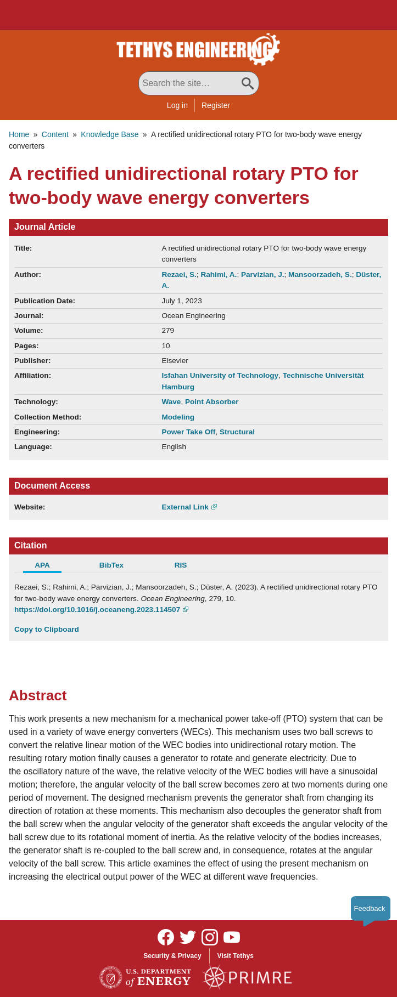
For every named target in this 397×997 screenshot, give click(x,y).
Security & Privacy (172, 956)
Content (55, 134)
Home (19, 134)
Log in (177, 105)
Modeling (177, 417)
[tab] (48, 566)
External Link (184, 507)
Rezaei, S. (178, 274)
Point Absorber (212, 402)
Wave (171, 402)
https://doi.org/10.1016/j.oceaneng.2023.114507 (97, 609)
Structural (237, 432)
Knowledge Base (109, 134)
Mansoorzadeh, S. (320, 274)
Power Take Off (188, 432)
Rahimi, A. (218, 274)
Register (216, 105)
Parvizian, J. (262, 274)
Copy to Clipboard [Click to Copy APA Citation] (46, 629)
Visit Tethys (235, 956)
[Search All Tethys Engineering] (198, 83)
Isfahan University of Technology (219, 375)
